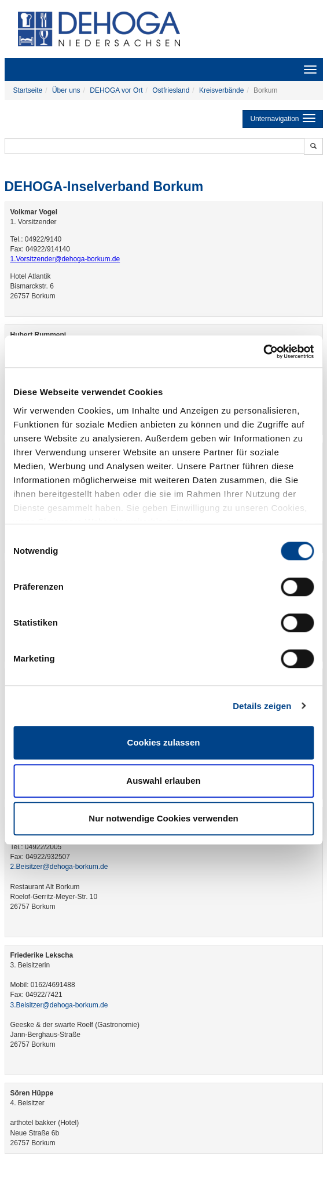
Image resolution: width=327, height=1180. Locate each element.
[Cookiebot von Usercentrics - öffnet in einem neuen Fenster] (263, 351)
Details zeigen (262, 706)
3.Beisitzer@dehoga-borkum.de (59, 1005)
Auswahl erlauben (163, 781)
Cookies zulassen (163, 742)
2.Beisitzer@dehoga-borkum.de (59, 867)
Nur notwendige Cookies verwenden (163, 818)
